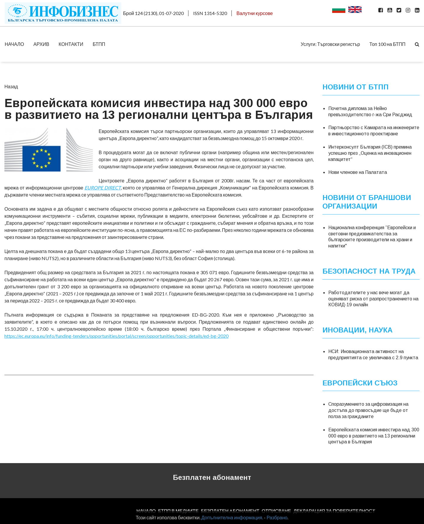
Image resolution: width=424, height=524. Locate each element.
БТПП (99, 44)
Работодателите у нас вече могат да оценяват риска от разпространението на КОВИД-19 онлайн (373, 298)
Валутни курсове (254, 13)
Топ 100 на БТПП (387, 44)
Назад (11, 86)
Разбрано (276, 517)
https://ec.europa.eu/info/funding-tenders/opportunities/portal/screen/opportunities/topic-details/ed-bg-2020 (116, 336)
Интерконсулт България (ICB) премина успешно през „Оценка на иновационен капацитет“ (370, 153)
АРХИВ (41, 44)
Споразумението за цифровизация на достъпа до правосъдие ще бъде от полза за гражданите (368, 410)
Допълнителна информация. (232, 517)
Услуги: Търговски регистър (330, 44)
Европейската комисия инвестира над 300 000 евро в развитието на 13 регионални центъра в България (373, 436)
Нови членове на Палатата (357, 172)
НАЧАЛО (14, 44)
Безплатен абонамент (212, 477)
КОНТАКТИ (71, 44)
